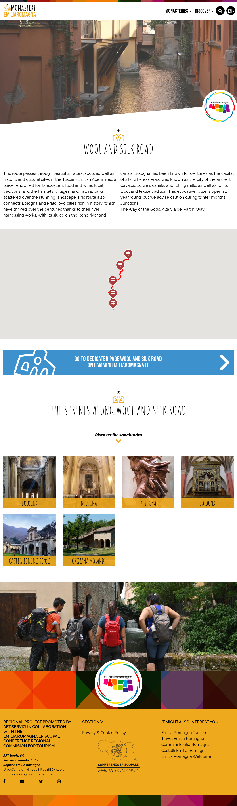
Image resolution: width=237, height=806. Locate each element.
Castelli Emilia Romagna (184, 750)
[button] (220, 10)
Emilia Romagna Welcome (186, 756)
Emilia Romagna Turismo (184, 732)
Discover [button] (204, 11)
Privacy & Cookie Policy (104, 732)
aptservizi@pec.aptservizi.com (32, 774)
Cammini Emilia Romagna (185, 744)
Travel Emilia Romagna (182, 738)
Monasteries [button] (178, 11)
